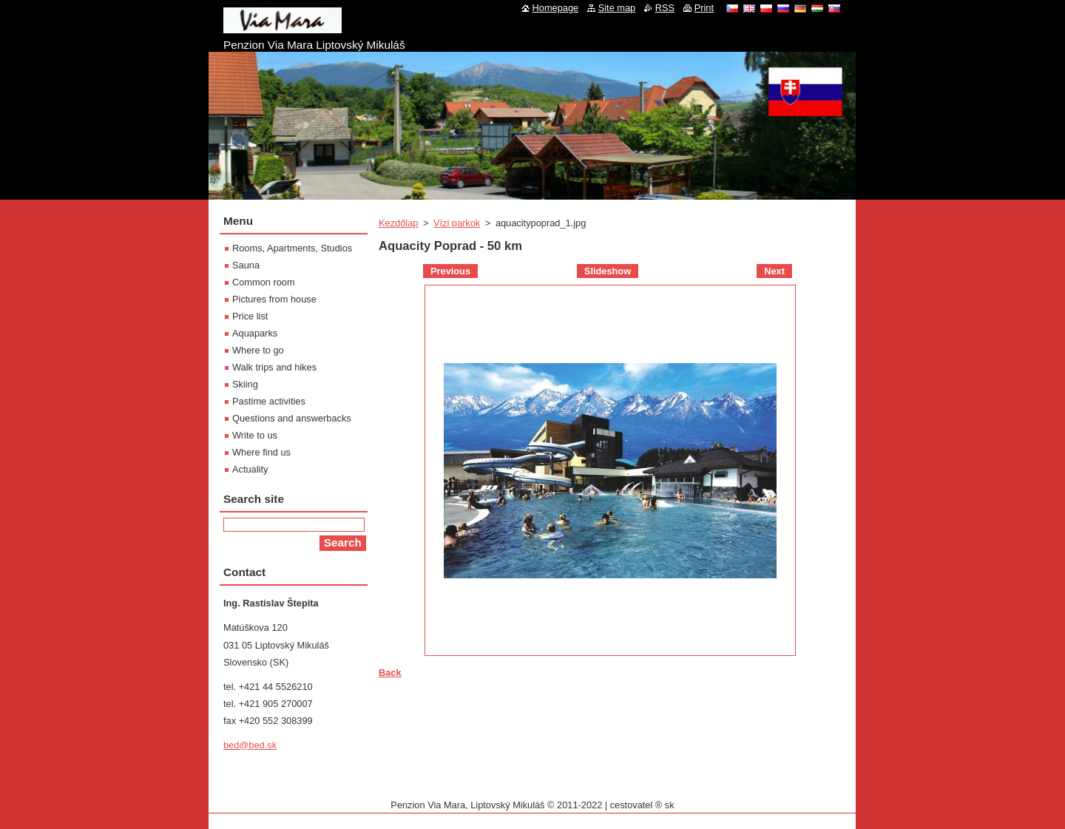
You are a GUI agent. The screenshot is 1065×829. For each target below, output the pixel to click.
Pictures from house (274, 299)
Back (390, 672)
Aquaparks (254, 333)
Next (774, 271)
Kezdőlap (398, 223)
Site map (617, 7)
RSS (664, 7)
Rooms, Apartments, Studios (292, 248)
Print (704, 7)
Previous (450, 271)
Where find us (261, 452)
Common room (263, 282)
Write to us (254, 435)
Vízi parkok (456, 223)
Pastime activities (268, 401)
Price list (250, 316)
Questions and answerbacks (291, 418)
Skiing (245, 384)
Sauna (246, 265)
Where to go (258, 350)
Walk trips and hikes (274, 367)
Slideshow (607, 271)
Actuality (250, 469)
